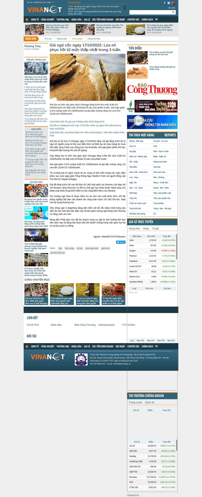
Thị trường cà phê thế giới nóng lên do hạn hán (161, 53)
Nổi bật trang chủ (36, 60)
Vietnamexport (106, 325)
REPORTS (170, 135)
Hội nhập (120, 19)
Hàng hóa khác (94, 39)
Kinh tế (35, 19)
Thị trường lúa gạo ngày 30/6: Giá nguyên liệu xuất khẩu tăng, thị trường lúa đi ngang (160, 27)
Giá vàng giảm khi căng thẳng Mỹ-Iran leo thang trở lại (35, 172)
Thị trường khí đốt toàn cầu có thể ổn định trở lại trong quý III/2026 (35, 121)
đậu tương (69, 248)
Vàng (146, 228)
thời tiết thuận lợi (57, 253)
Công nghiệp (47, 19)
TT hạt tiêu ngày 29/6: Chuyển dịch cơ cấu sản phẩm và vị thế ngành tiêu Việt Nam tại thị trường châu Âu (113, 303)
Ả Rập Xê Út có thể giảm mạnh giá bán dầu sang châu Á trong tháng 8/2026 (35, 89)
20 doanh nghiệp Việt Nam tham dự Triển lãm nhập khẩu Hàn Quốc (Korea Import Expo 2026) (35, 271)
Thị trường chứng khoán (146, 396)
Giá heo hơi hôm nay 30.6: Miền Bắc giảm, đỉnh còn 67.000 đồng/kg (57, 27)
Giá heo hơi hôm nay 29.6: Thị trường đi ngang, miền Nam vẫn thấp (109, 27)
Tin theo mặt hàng (141, 135)
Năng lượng (62, 39)
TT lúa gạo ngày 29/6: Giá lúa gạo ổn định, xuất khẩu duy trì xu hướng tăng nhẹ (36, 162)
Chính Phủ (33, 325)
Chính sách (147, 19)
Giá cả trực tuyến (141, 222)
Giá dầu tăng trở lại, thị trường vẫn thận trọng (34, 96)
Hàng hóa (76, 19)
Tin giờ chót (74, 3)
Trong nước (135, 402)
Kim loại (48, 39)
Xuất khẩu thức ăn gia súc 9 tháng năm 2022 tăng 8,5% (77, 121)
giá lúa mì (105, 248)
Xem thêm (156, 19)
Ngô (60, 248)
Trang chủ (26, 19)
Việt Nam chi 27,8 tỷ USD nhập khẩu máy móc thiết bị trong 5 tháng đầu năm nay (35, 80)
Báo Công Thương (84, 325)
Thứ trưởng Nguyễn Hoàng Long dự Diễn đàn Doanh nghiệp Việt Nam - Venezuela (35, 247)
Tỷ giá (155, 228)
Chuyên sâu (133, 19)
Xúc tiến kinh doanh (102, 19)
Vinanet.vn (133, 495)
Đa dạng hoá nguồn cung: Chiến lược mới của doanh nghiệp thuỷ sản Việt (93, 7)
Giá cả (87, 19)
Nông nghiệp (77, 39)
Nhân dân (56, 325)
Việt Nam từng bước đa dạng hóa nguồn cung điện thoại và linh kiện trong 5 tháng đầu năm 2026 (35, 112)
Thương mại (62, 19)
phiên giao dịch (92, 248)
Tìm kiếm (171, 8)
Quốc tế (149, 402)
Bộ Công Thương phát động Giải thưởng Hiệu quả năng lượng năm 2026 (94, 12)
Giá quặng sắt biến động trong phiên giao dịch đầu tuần (35, 103)
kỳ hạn (80, 248)
